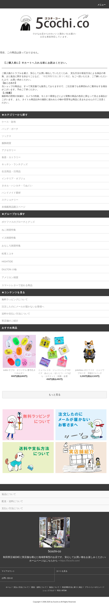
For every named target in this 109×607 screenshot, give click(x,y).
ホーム (8, 587)
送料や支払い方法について (16, 313)
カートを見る (61, 571)
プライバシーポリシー (93, 587)
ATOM (64, 590)
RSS (58, 590)
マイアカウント (8, 571)
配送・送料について (39, 587)
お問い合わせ (7, 578)
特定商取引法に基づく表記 (72, 587)
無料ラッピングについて (15, 299)
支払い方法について (21, 587)
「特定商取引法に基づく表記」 (56, 76)
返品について (54, 587)
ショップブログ (48, 590)
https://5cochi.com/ (70, 560)
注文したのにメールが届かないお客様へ (23, 306)
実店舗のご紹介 (10, 320)
